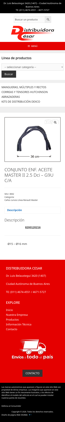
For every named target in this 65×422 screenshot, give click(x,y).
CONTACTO (32, 373)
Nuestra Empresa (17, 315)
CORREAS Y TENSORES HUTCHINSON (24, 92)
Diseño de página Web (10, 415)
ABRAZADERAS (10, 97)
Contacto (11, 329)
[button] (55, 122)
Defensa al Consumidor (11, 406)
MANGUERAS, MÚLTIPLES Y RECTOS (23, 87)
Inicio (9, 310)
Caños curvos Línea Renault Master (21, 200)
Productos (12, 319)
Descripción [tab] (14, 210)
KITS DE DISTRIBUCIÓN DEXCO (20, 101)
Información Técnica (18, 324)
